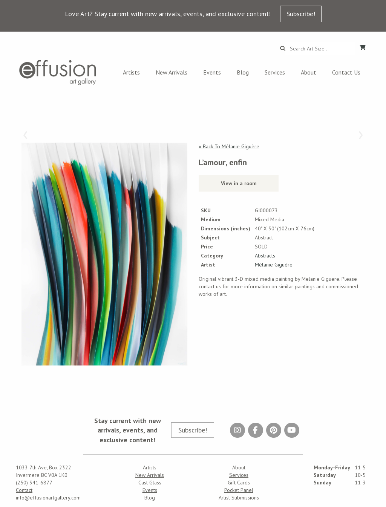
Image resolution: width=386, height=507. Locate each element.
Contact (24, 490)
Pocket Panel (238, 490)
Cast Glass (149, 482)
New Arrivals (171, 72)
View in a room (239, 183)
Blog (243, 72)
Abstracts (265, 255)
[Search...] (320, 48)
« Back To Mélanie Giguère (229, 146)
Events (212, 72)
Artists (131, 72)
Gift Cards (239, 482)
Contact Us (346, 72)
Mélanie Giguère (274, 264)
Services (275, 72)
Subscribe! (300, 13)
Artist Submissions (239, 497)
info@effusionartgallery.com (48, 497)
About (308, 72)
